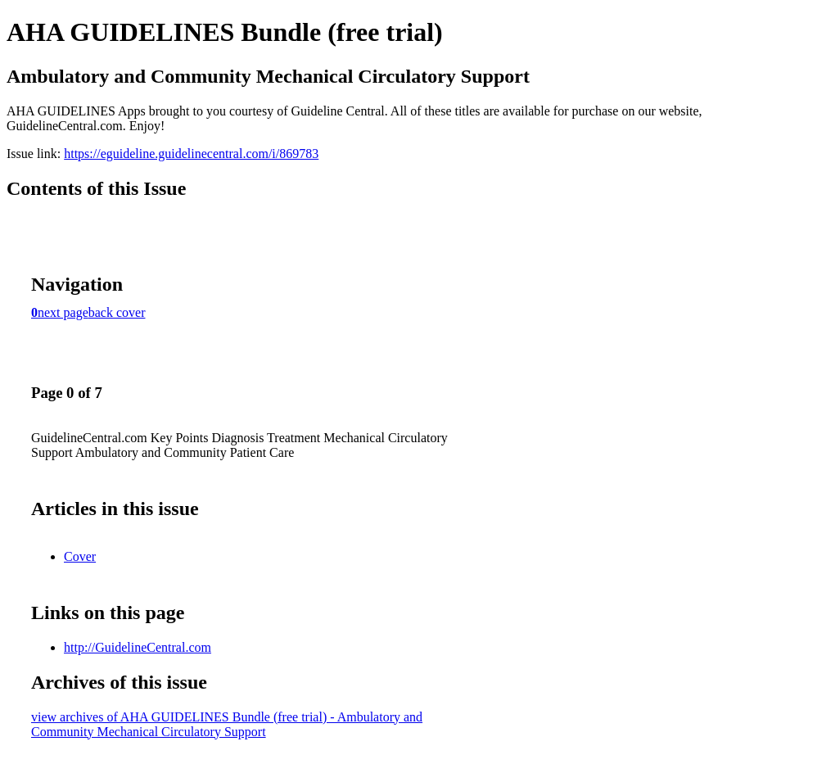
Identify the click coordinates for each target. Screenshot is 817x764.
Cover (80, 556)
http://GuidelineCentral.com (137, 647)
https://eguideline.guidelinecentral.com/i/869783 (191, 153)
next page (63, 312)
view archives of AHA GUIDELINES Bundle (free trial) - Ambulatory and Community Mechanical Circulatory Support (226, 724)
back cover (117, 312)
